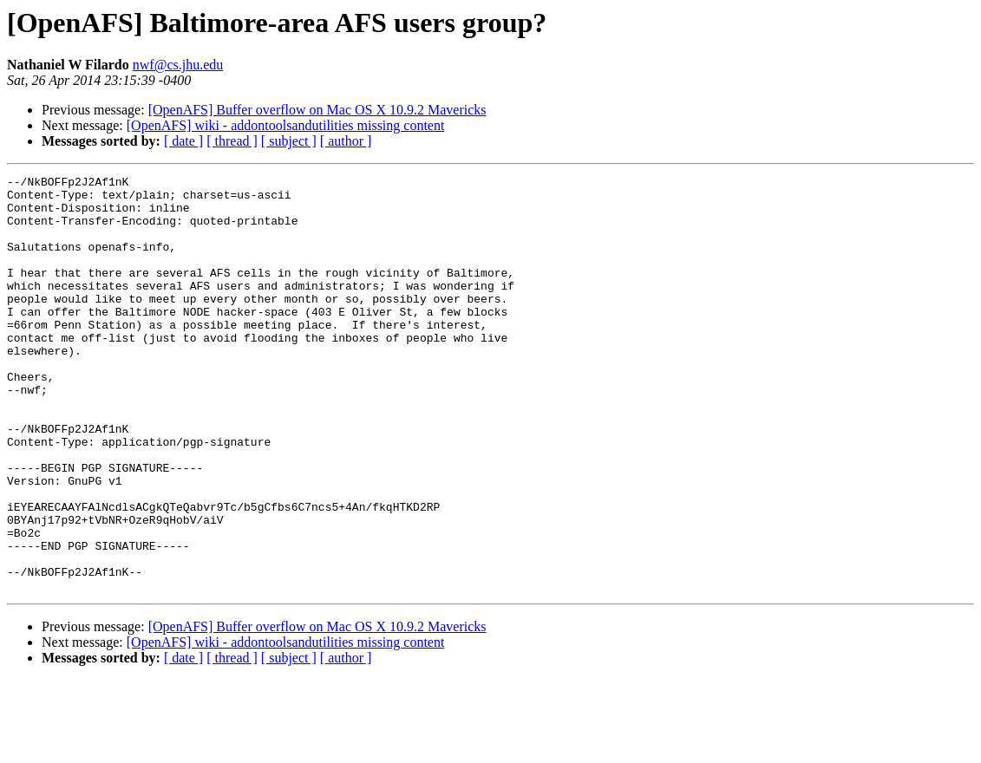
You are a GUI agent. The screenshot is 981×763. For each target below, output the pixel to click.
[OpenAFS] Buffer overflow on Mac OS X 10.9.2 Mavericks (317, 109)
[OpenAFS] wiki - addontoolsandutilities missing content (286, 125)
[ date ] (183, 141)
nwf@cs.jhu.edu (178, 64)
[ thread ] (232, 141)
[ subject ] (289, 141)
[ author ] (346, 141)
